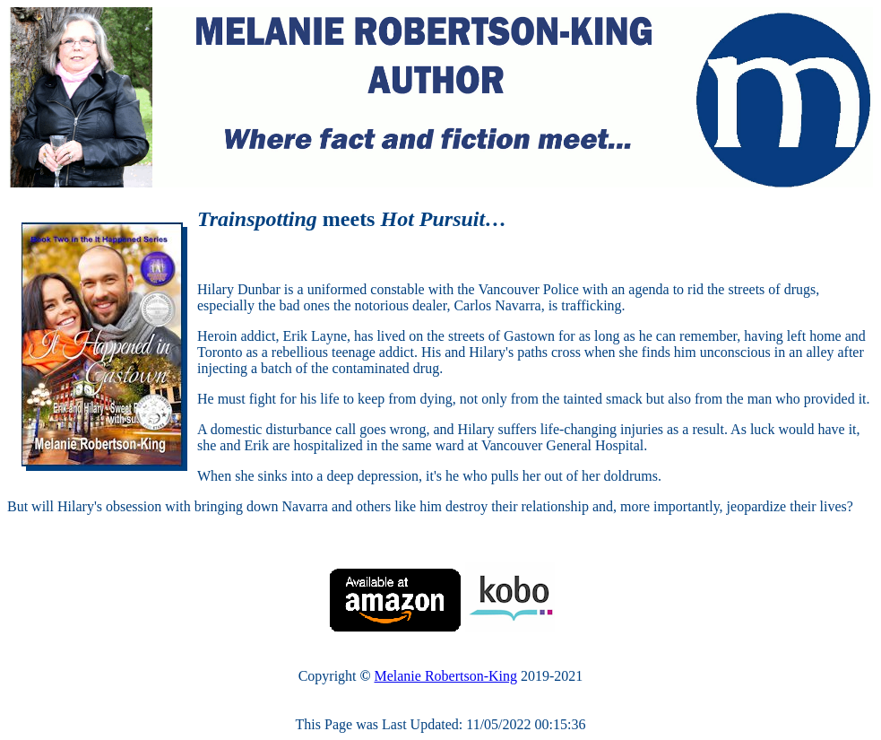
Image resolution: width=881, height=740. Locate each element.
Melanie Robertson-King (445, 675)
